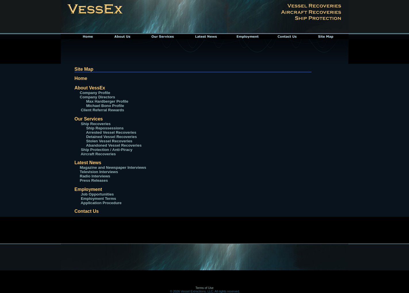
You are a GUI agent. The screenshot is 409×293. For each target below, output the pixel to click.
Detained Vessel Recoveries (108, 137)
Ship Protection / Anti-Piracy (106, 150)
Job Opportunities (97, 194)
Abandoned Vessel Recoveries (111, 145)
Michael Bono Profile (105, 106)
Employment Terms (98, 198)
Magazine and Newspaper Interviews (113, 167)
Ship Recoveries (95, 124)
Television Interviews (99, 172)
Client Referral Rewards (102, 110)
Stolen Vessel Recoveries (106, 141)
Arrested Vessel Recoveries (108, 132)
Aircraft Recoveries (98, 154)
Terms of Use (204, 288)
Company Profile (95, 93)
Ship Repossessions (104, 128)
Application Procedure (101, 203)
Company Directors (97, 97)
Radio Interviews (95, 176)
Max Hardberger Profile (107, 101)
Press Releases (94, 180)
